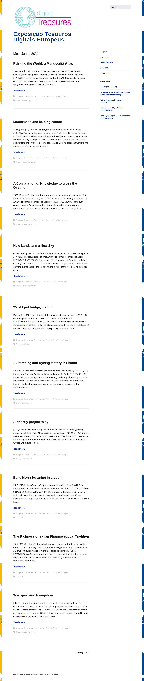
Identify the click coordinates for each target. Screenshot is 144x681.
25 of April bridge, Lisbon (33, 307)
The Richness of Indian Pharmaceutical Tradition (51, 536)
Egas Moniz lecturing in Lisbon (37, 477)
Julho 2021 (104, 68)
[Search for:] (120, 7)
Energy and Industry (24, 344)
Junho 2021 (104, 73)
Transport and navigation (26, 100)
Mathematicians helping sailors (37, 122)
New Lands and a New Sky (33, 246)
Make (22, 674)
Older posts (82, 653)
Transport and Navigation (33, 595)
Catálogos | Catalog (108, 87)
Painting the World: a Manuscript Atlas (43, 63)
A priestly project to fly (31, 422)
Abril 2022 (104, 57)
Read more (19, 90)
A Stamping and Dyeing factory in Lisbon (45, 363)
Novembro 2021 (106, 62)
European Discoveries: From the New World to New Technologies (42, 96)
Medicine (19, 517)
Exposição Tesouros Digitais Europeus (42, 37)
